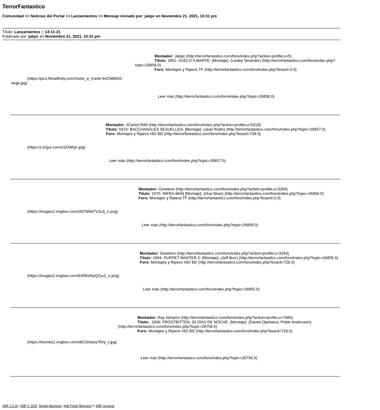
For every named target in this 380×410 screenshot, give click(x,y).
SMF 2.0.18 (10, 406)
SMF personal (105, 406)
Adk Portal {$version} (78, 406)
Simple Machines (50, 406)
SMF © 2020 (28, 406)
